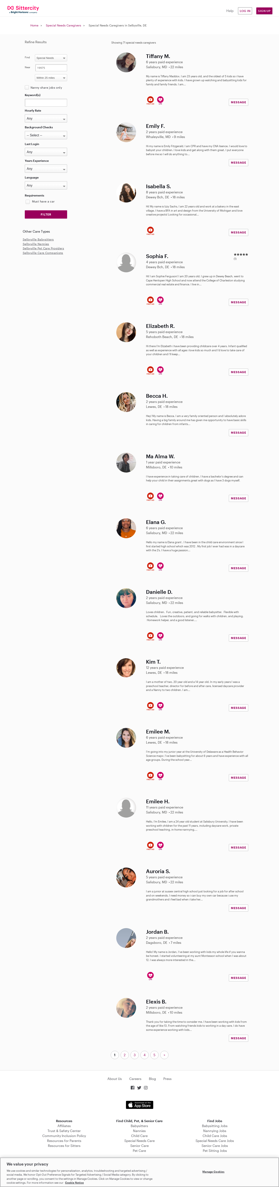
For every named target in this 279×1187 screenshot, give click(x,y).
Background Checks (39, 127)
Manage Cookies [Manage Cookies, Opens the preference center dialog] (213, 1171)
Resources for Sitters (64, 1146)
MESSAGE (238, 102)
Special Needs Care (139, 1141)
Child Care (139, 1136)
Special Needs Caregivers (63, 25)
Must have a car (43, 201)
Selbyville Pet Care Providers (43, 248)
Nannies (139, 1131)
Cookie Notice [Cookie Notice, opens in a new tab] (74, 1182)
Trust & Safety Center (64, 1131)
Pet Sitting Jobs (215, 1150)
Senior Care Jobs (215, 1146)
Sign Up (264, 11)
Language (32, 177)
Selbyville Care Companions (43, 253)
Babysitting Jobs (215, 1126)
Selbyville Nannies (36, 244)
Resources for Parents (64, 1141)
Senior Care (139, 1146)
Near (27, 67)
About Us (114, 1079)
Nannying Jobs (214, 1131)
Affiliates (64, 1126)
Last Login (32, 144)
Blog (152, 1079)
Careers (135, 1079)
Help (230, 11)
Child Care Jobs (215, 1136)
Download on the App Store (139, 1105)
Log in (245, 11)
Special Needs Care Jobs (215, 1141)
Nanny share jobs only (46, 87)
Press (167, 1079)
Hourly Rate (33, 110)
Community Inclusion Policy (64, 1136)
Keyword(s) (32, 95)
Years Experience (37, 160)
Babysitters (139, 1126)
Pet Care (139, 1150)
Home (34, 25)
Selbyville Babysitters (38, 239)
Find (27, 57)
